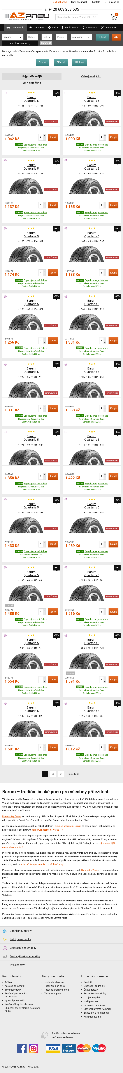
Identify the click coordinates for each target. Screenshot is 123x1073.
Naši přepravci (91, 1001)
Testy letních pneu (54, 982)
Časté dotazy (91, 989)
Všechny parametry (20, 43)
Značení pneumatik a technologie (16, 995)
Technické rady (13, 989)
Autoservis (108, 28)
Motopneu (35, 28)
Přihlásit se (111, 2)
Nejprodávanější (32, 76)
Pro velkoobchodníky (95, 993)
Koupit (52, 137)
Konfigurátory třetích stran (19, 1004)
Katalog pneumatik (15, 985)
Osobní (42, 62)
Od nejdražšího (32, 82)
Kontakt (96, 2)
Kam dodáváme (92, 1016)
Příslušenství (70, 27)
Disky (52, 28)
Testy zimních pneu (54, 985)
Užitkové (80, 62)
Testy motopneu (53, 993)
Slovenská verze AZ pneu (97, 1008)
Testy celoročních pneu (56, 989)
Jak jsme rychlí (92, 997)
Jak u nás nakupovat (95, 1005)
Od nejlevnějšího (91, 76)
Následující (73, 774)
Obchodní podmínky (94, 985)
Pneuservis (89, 28)
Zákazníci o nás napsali (96, 1012)
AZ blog (9, 982)
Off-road (61, 62)
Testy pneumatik (79, 2)
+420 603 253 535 (64, 9)
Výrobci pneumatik (15, 1000)
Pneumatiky (14, 28)
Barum (46, 43)
